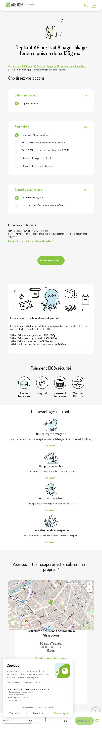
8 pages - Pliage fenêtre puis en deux (66, 66)
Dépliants (27, 66)
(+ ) (41, 142)
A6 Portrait (39, 66)
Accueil (17, 66)
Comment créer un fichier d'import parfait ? (30, 241)
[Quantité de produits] (40, 719)
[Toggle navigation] (93, 5)
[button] (51, 602)
